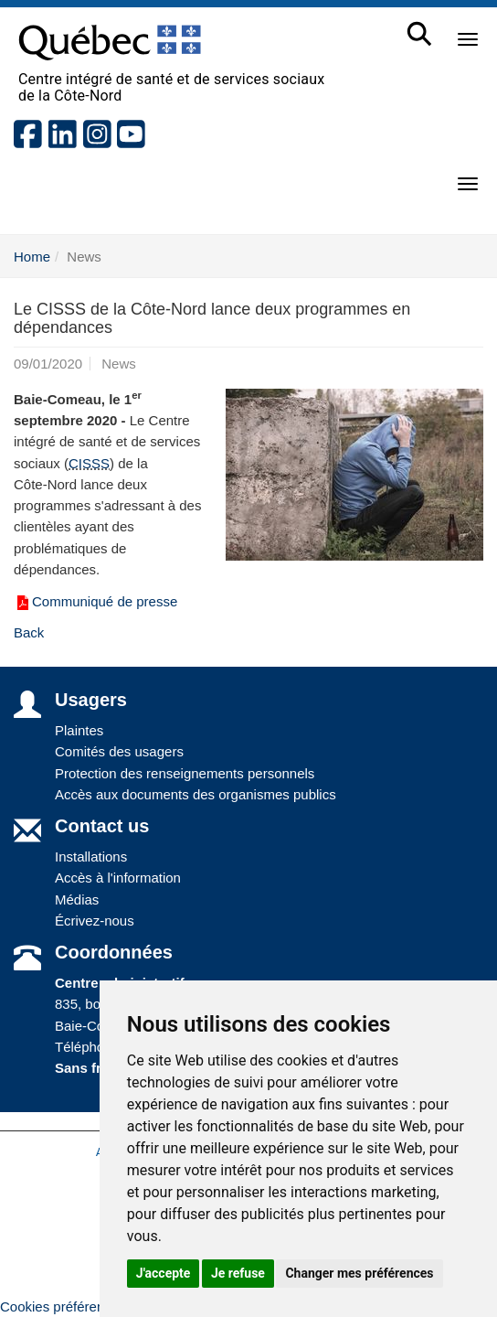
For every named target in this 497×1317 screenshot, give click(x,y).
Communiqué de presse (95, 601)
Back (29, 632)
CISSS (89, 463)
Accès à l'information (118, 877)
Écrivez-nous (94, 920)
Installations (91, 856)
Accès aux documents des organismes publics (195, 794)
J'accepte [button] (163, 1273)
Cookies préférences (63, 1306)
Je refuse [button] (238, 1273)
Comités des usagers (119, 751)
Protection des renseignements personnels (184, 773)
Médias (77, 899)
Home (32, 256)
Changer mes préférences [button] (359, 1273)
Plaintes (79, 730)
